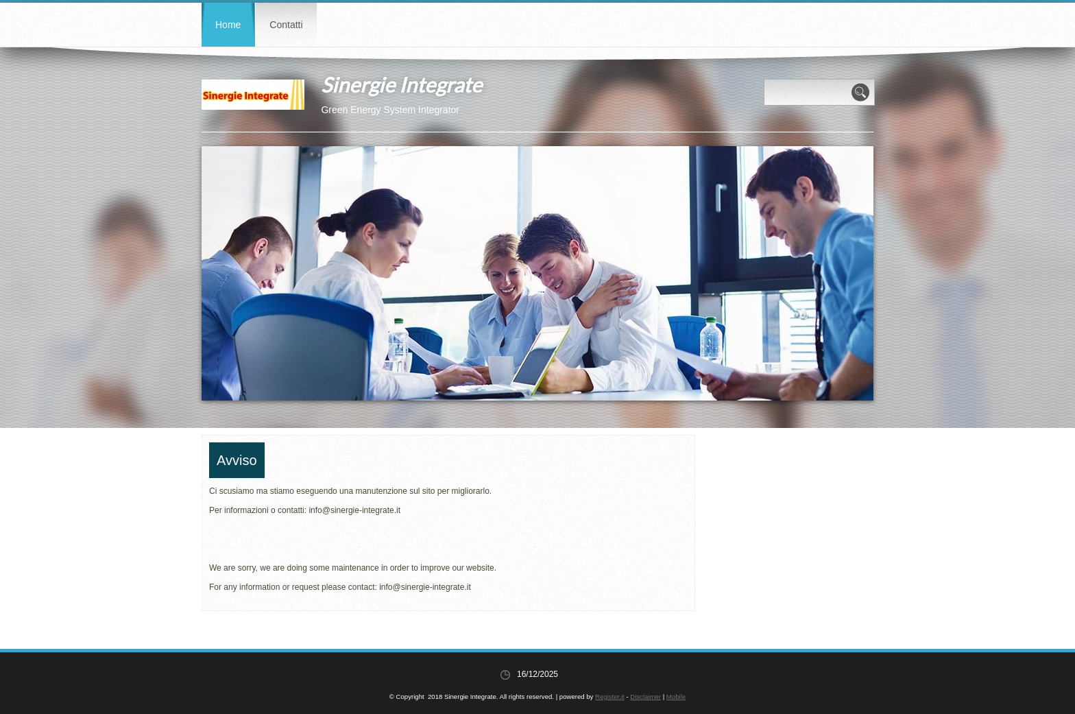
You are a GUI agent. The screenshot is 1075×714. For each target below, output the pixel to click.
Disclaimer (645, 696)
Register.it (610, 696)
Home (228, 24)
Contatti (285, 24)
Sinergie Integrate (401, 84)
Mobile (676, 696)
